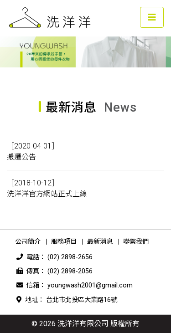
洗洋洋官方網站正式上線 (47, 194)
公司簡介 (28, 242)
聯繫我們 (136, 242)
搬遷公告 (21, 157)
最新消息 (100, 242)
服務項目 (64, 242)
